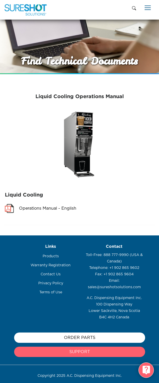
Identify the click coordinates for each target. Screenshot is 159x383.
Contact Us (51, 274)
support (79, 352)
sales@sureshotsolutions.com (114, 287)
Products (51, 256)
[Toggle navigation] (148, 8)
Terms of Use (50, 292)
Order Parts (79, 338)
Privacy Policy (50, 283)
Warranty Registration (51, 265)
